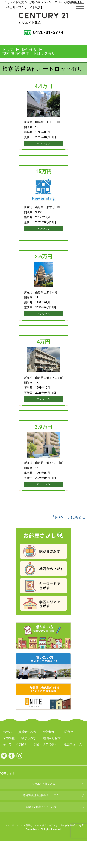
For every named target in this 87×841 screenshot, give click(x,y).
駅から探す (28, 738)
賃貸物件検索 (27, 732)
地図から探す (52, 738)
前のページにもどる (69, 517)
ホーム (7, 732)
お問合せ (67, 732)
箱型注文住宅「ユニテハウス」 (43, 807)
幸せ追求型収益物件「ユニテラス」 (43, 795)
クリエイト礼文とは (43, 783)
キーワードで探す (15, 744)
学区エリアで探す (45, 744)
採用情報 (9, 738)
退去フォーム (73, 744)
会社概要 (49, 732)
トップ (7, 49)
